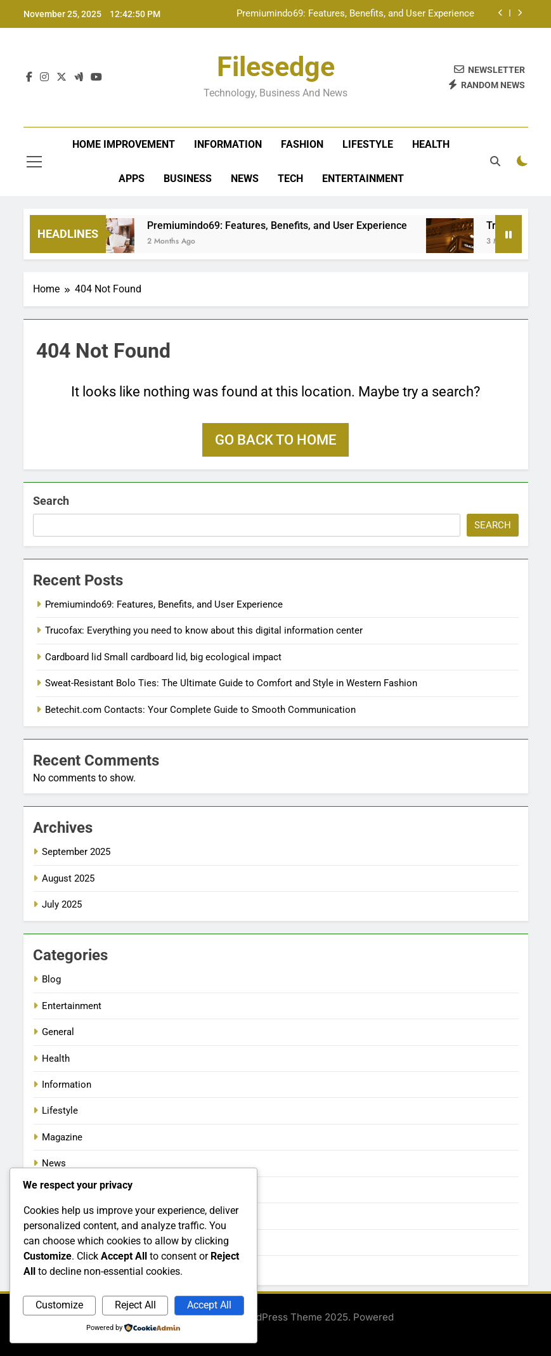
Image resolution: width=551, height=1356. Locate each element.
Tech (290, 179)
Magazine (62, 1137)
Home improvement (123, 144)
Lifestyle (367, 144)
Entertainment (363, 179)
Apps (132, 179)
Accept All (209, 1305)
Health (431, 144)
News (245, 179)
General (58, 1032)
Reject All (135, 1305)
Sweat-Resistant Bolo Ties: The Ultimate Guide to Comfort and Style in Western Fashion (231, 683)
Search (51, 500)
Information (228, 144)
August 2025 (68, 878)
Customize (59, 1305)
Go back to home (275, 440)
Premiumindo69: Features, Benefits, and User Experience (355, 14)
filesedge (276, 66)
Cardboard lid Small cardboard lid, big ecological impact (163, 657)
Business (188, 179)
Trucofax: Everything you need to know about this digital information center (204, 630)
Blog (51, 979)
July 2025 (62, 904)
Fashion (302, 144)
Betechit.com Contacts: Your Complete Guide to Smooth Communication (200, 709)
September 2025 (76, 851)
